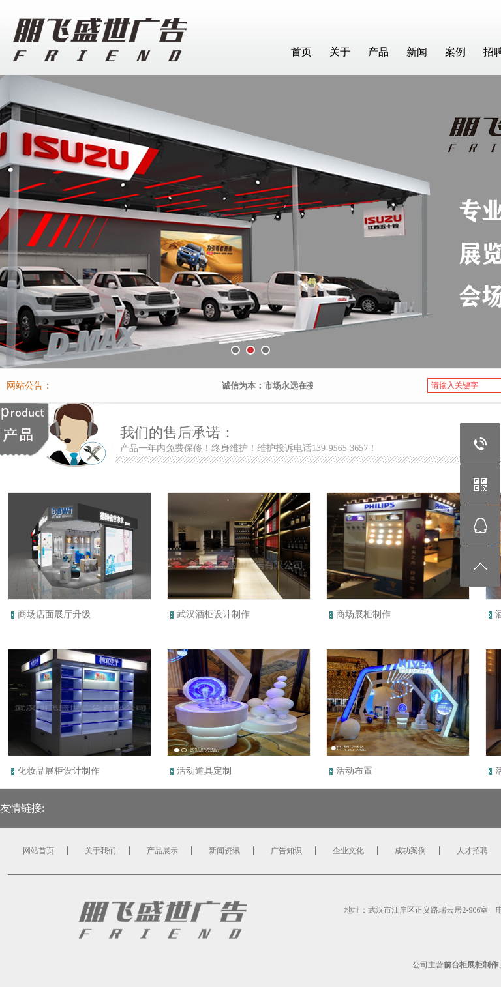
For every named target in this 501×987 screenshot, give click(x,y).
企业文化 (348, 850)
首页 (301, 51)
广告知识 (286, 850)
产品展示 (162, 850)
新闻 (416, 51)
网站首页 (38, 850)
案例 (455, 51)
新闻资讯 (224, 850)
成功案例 (410, 850)
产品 (378, 51)
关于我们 (100, 850)
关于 (339, 51)
